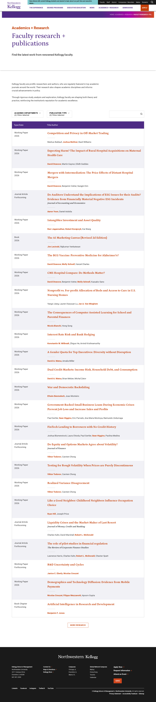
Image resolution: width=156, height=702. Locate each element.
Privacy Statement (115, 693)
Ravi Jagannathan (55, 229)
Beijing (92, 669)
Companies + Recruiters (126, 2)
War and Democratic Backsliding (68, 387)
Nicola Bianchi (54, 326)
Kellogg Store (48, 672)
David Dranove (54, 164)
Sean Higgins (65, 418)
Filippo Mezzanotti (72, 595)
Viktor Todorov (54, 456)
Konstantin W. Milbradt (58, 343)
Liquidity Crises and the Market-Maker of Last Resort (81, 522)
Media (138, 2)
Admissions (127, 8)
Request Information (123, 670)
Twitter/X (42, 688)
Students (145, 2)
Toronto (92, 675)
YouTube (51, 688)
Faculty (102, 2)
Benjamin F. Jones (56, 613)
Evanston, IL (73, 672)
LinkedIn (15, 688)
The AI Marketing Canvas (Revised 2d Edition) (77, 237)
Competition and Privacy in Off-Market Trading (78, 133)
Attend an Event (121, 674)
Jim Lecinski (53, 246)
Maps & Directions (50, 669)
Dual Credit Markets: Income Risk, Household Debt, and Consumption (92, 369)
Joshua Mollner (70, 142)
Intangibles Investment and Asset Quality (74, 220)
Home (112, 14)
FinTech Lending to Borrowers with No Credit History (81, 426)
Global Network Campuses (98, 667)
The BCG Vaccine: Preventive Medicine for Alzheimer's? (83, 255)
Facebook (23, 688)
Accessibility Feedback (130, 693)
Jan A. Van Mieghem (88, 304)
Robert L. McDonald (84, 535)
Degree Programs (55, 8)
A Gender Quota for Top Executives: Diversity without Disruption (89, 352)
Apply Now (119, 667)
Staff (108, 2)
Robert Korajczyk (73, 229)
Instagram (32, 688)
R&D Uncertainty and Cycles (65, 564)
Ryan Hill (51, 514)
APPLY (144, 8)
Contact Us (47, 667)
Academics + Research (108, 8)
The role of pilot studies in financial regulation (77, 543)
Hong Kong (94, 672)
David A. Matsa (54, 361)
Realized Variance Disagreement (68, 483)
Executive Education (76, 8)
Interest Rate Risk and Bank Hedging (71, 334)
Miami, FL (72, 675)
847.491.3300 (16, 677)
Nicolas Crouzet (71, 573)
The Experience (36, 8)
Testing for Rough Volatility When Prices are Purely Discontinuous (90, 465)
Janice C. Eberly (55, 573)
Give (118, 681)
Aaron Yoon (52, 211)
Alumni (114, 2)
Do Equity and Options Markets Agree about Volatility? (82, 444)
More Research (78, 625)
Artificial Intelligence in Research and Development (80, 604)
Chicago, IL (72, 669)
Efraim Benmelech (56, 396)
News (92, 8)
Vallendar (93, 677)
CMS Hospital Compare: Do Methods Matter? (76, 272)
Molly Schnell (68, 264)
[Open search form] (152, 2)
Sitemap (141, 693)
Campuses (72, 667)
